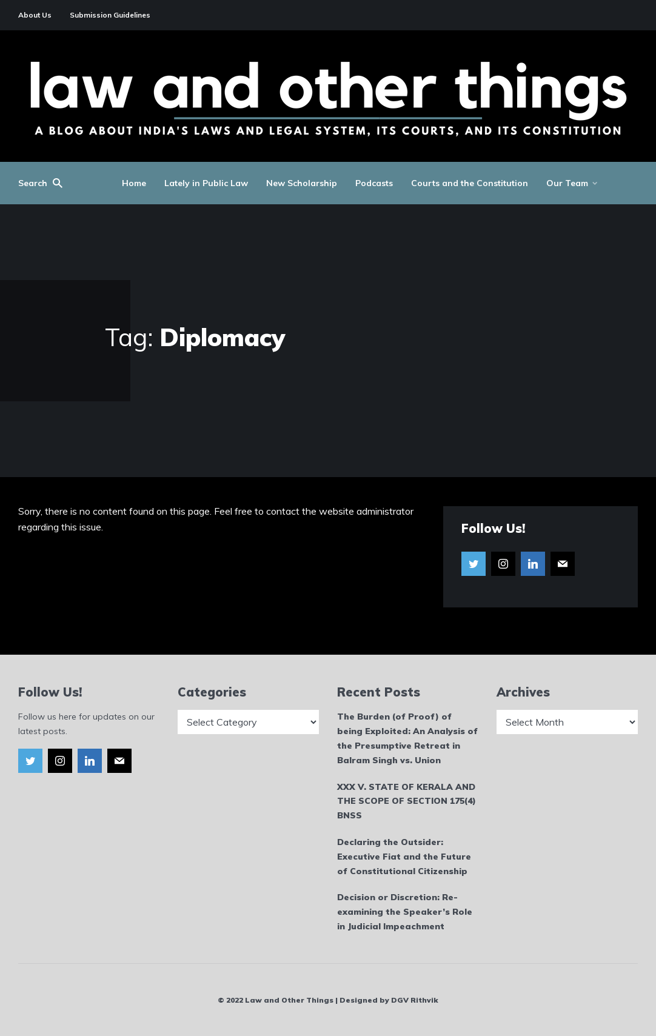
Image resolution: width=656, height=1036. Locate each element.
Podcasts (374, 183)
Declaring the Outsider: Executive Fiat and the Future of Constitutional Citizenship (404, 857)
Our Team (567, 183)
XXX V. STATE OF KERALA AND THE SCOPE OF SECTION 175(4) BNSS (406, 801)
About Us (35, 14)
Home (134, 183)
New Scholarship (301, 183)
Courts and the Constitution (469, 183)
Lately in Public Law (206, 183)
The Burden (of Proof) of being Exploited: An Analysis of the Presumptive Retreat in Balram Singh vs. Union (407, 738)
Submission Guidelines (110, 14)
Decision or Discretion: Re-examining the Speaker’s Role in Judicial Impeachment (404, 912)
